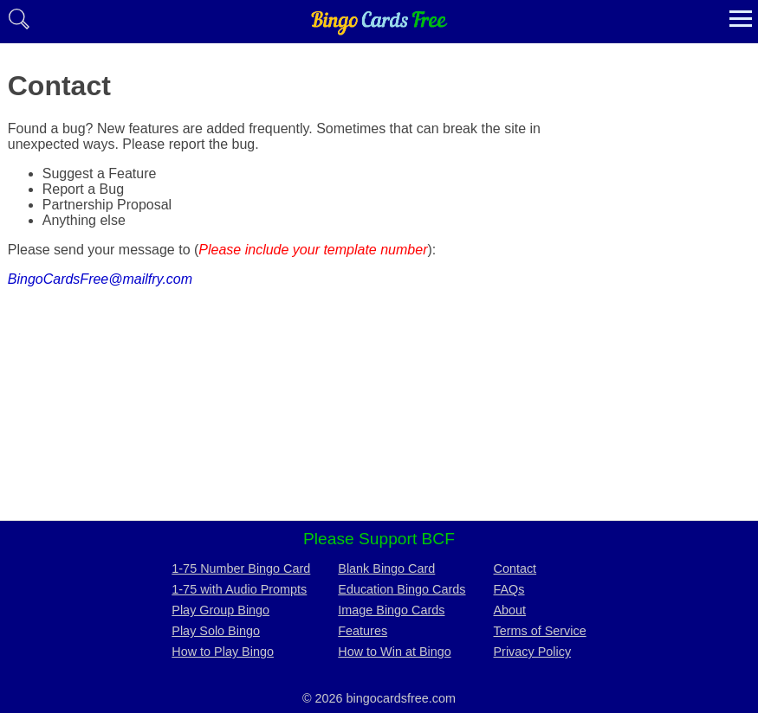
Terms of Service (540, 631)
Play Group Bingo (220, 610)
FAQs (509, 589)
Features (362, 631)
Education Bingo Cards (401, 589)
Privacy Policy (533, 651)
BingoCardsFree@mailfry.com (100, 279)
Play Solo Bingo (216, 631)
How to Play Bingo (223, 651)
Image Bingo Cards (391, 610)
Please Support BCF (379, 539)
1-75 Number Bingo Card (241, 568)
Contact (515, 568)
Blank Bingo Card (386, 568)
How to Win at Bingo (394, 651)
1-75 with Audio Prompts (239, 589)
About (510, 610)
